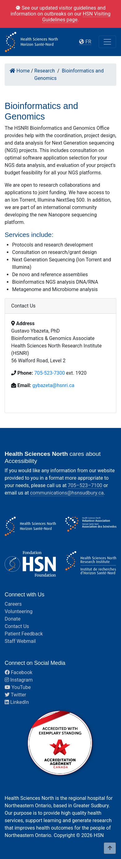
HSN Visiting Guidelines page (76, 17)
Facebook (18, 672)
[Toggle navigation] (107, 42)
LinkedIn (17, 702)
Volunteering (19, 611)
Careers (13, 604)
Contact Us (17, 626)
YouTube (18, 687)
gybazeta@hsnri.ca (53, 385)
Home (20, 71)
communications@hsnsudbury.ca (67, 493)
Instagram (19, 680)
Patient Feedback (24, 634)
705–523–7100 (85, 485)
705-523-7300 (49, 373)
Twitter (15, 695)
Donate (12, 619)
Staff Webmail (20, 641)
